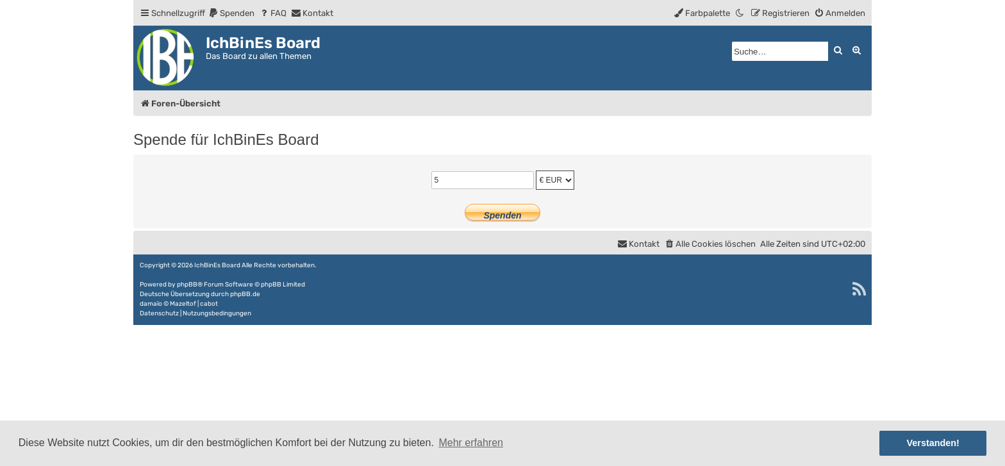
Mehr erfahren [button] (470, 442)
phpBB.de (245, 294)
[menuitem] (231, 13)
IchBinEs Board (217, 265)
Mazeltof (183, 304)
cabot (209, 304)
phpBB (187, 284)
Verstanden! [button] (933, 443)
